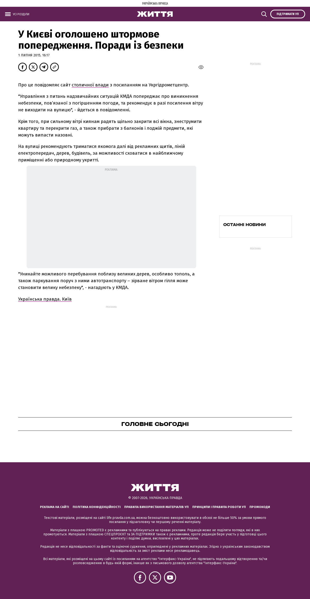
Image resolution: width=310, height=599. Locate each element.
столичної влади (90, 85)
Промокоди (259, 507)
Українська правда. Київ (45, 299)
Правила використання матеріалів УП (156, 507)
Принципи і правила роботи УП (219, 507)
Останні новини (244, 224)
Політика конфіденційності (97, 507)
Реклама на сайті (54, 507)
